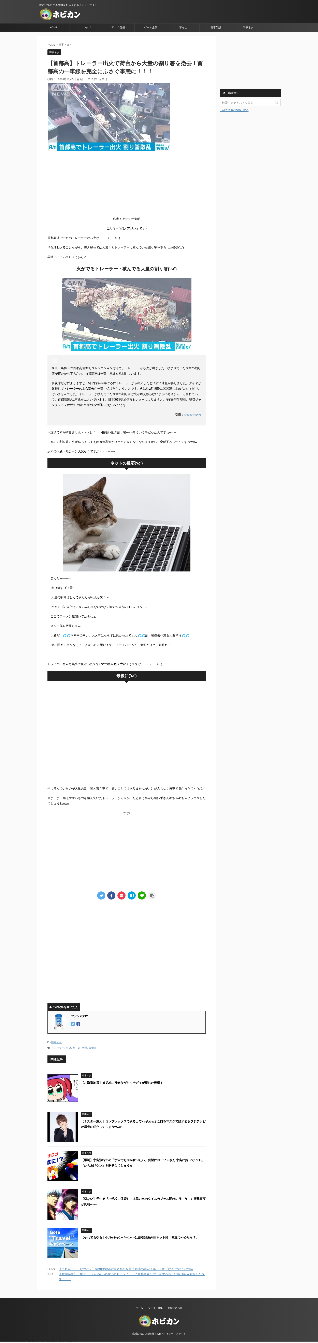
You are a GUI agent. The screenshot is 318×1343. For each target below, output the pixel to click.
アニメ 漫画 (118, 27)
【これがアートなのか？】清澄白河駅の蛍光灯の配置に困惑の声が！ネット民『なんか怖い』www (126, 1269)
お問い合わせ (175, 1309)
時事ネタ (248, 27)
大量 (84, 1047)
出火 (68, 1047)
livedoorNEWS (193, 414)
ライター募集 (155, 1309)
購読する (231, 93)
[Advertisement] (126, 183)
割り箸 (77, 1047)
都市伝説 (216, 27)
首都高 (93, 1047)
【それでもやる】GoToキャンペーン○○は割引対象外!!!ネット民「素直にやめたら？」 (140, 1237)
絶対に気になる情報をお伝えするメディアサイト (159, 1334)
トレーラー (57, 1047)
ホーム (139, 1309)
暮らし (183, 27)
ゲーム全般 (150, 27)
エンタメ (86, 27)
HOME (53, 27)
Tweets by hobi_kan (234, 110)
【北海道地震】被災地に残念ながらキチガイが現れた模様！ (122, 1082)
